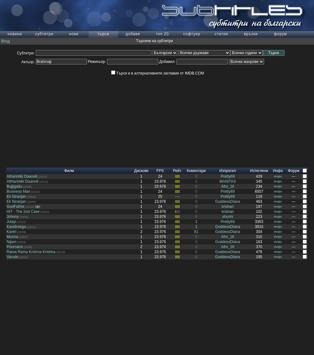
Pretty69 (228, 176)
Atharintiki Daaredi (22, 176)
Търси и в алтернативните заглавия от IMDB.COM (157, 73)
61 (196, 232)
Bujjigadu (14, 186)
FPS (160, 171)
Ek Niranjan (16, 196)
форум (280, 34)
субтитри (44, 34)
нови (73, 34)
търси (103, 34)
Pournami (15, 247)
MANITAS (227, 181)
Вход (5, 41)
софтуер (191, 34)
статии (221, 34)
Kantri (11, 232)
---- (177, 196)
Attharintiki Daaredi (22, 181)
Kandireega (16, 227)
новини (15, 34)
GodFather (15, 206)
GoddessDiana (227, 201)
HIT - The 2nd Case (23, 211)
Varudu (13, 257)
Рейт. (177, 171)
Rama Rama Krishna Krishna (31, 252)
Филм (69, 171)
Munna (12, 237)
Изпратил (227, 171)
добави (133, 34)
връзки (251, 34)
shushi (227, 216)
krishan (228, 206)
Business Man (18, 191)
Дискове (141, 171)
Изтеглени (259, 171)
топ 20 (162, 34)
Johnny (13, 216)
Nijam (11, 242)
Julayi (11, 221)
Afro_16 (227, 186)
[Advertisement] (157, 124)
